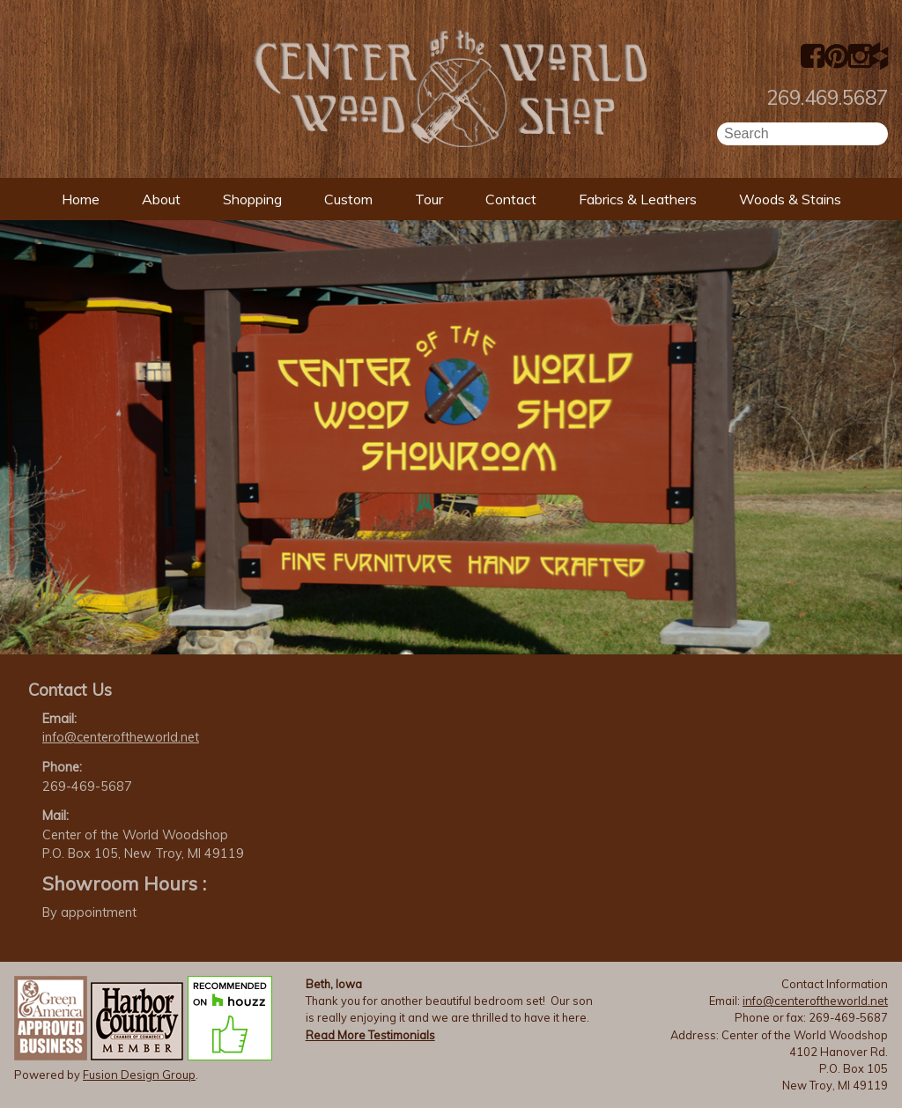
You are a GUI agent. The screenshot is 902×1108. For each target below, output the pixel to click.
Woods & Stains (790, 199)
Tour (429, 199)
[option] (451, 437)
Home (81, 199)
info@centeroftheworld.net (120, 737)
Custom (348, 199)
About (161, 199)
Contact (510, 199)
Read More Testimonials (370, 1035)
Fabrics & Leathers (638, 199)
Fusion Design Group (139, 1074)
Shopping (252, 199)
